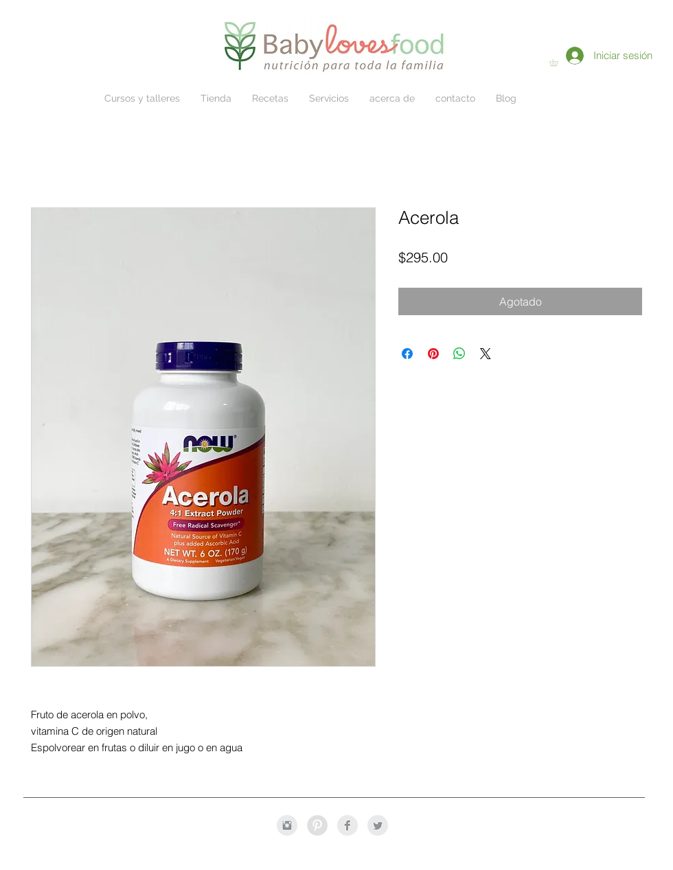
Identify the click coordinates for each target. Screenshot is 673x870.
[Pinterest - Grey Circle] (317, 825)
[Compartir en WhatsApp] (459, 353)
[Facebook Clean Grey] (347, 825)
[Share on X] (485, 353)
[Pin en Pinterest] (433, 353)
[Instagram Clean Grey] (287, 825)
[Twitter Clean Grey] (377, 825)
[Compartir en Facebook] (407, 353)
